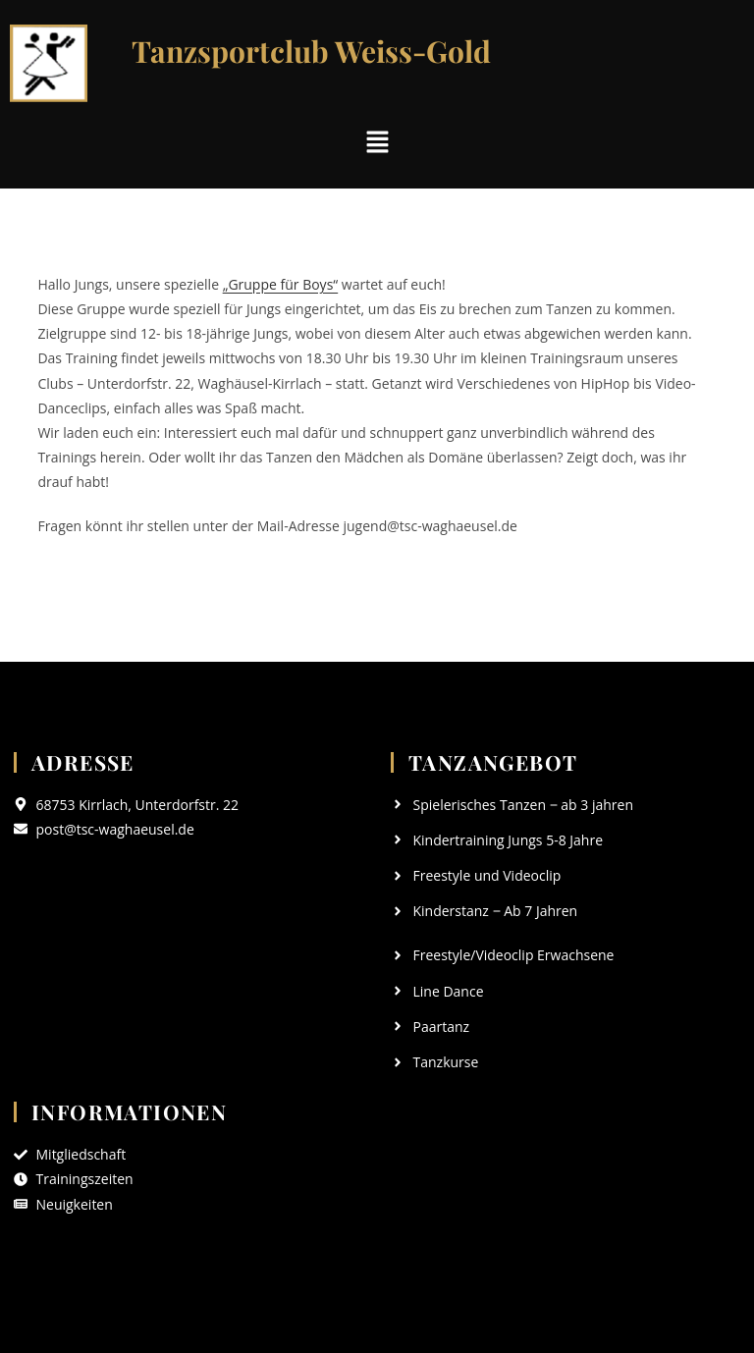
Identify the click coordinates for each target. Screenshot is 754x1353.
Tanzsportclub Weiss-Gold (311, 51)
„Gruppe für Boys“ (281, 284)
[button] (377, 142)
